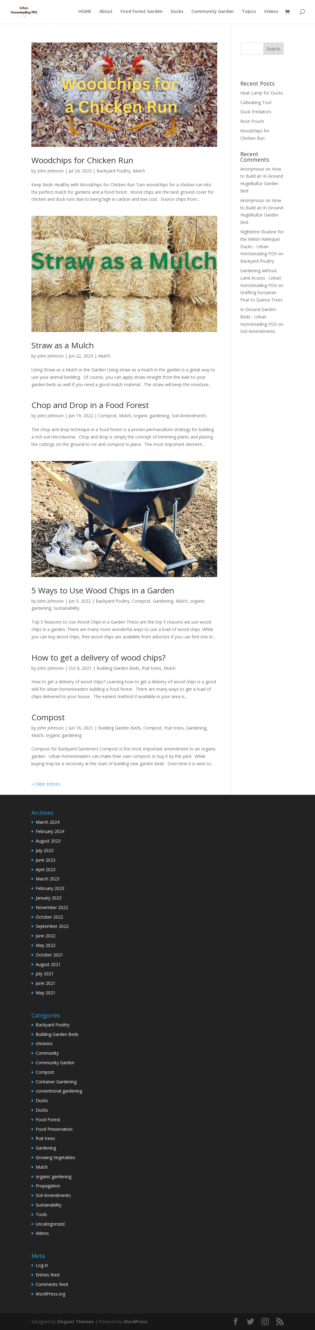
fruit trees (151, 668)
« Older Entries (45, 784)
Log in (42, 1265)
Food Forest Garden (142, 12)
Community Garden (212, 12)
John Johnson (50, 171)
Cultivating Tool (255, 102)
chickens (44, 1043)
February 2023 (50, 888)
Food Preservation (54, 1129)
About (106, 12)
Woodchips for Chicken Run (82, 160)
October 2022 (49, 917)
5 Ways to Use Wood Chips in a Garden (102, 590)
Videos (271, 12)
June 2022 (45, 936)
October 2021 (49, 955)
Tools (41, 1214)
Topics (249, 12)
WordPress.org (50, 1294)
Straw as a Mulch (62, 345)
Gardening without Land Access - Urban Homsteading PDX (260, 278)
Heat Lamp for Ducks (261, 93)
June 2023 (45, 860)
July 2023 (45, 850)
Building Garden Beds (118, 668)
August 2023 (48, 841)
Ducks (177, 12)
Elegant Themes (75, 1321)
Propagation (48, 1186)
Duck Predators (255, 112)
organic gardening (151, 415)
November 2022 (52, 907)
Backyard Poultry (113, 171)
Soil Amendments (189, 415)
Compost (107, 415)
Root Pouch (252, 121)
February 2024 (50, 831)
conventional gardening (59, 1091)
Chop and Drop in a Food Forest (90, 404)
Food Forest (48, 1119)
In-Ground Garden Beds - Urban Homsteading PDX (258, 316)
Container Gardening (56, 1082)
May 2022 (45, 945)
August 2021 (48, 964)
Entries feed (47, 1275)
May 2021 (45, 993)
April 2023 (45, 869)
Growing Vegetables (55, 1157)
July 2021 (45, 973)
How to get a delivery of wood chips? (98, 657)
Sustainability (66, 608)
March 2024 (47, 822)
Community (47, 1053)
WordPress (136, 1321)
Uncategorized (50, 1224)
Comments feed (52, 1284)
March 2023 (47, 879)
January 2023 (49, 898)
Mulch (139, 171)
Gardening (163, 601)
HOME (84, 12)
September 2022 (52, 926)
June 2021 (45, 983)
